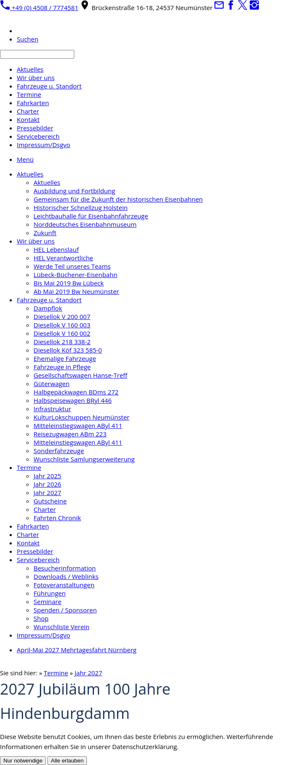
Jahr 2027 (88, 673)
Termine (56, 673)
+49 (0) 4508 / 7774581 (39, 7)
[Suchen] (37, 54)
